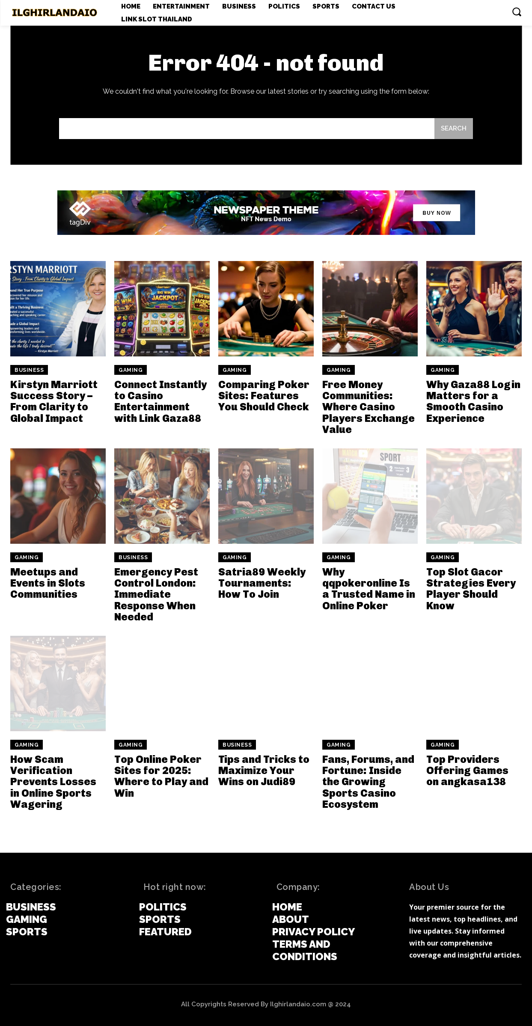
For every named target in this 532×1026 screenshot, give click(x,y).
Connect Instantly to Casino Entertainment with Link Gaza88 (160, 401)
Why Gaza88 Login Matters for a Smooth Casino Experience (473, 401)
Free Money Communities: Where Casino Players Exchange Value (368, 407)
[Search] (453, 128)
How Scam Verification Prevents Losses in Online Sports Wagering (53, 782)
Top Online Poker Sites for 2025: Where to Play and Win (161, 776)
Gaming (131, 370)
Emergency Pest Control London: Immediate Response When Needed (156, 594)
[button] (516, 11)
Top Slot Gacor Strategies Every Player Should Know (471, 589)
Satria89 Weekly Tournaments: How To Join (262, 583)
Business (29, 370)
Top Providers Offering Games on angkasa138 (467, 770)
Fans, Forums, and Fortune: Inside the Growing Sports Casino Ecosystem (368, 782)
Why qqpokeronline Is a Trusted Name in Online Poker (368, 589)
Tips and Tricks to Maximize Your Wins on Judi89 (263, 770)
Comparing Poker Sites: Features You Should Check (263, 395)
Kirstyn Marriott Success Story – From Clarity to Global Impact (54, 401)
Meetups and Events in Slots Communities (47, 583)
